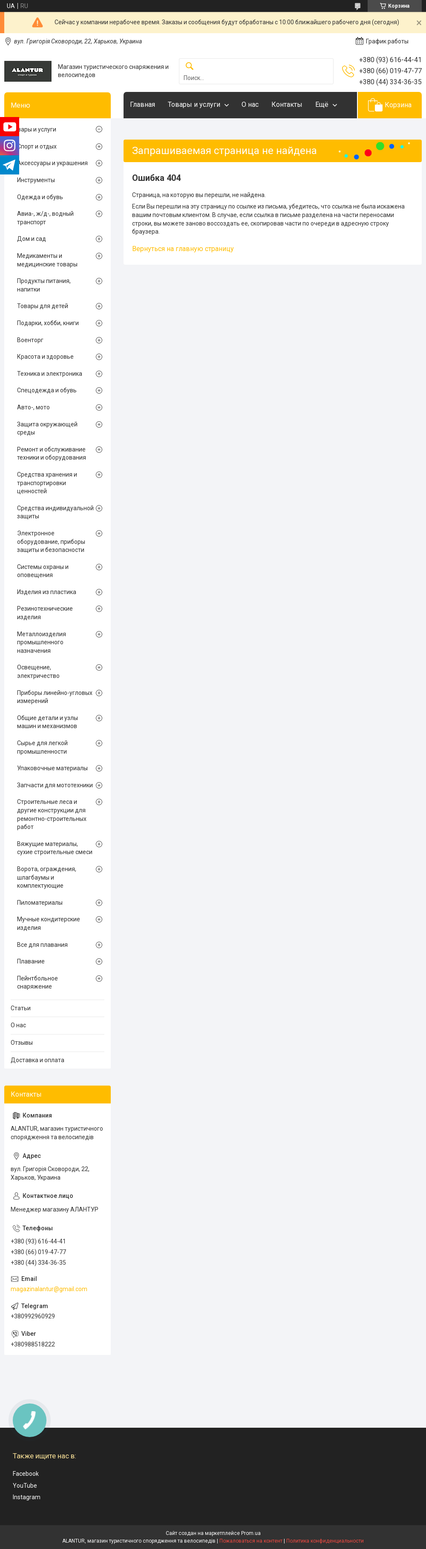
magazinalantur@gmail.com (49, 1289)
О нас (250, 104)
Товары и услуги (194, 104)
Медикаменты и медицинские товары (47, 260)
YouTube (25, 1485)
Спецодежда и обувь (47, 390)
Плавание (31, 961)
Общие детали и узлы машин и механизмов (47, 722)
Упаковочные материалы (52, 768)
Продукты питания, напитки (44, 285)
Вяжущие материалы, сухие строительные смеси (54, 848)
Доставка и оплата (37, 1060)
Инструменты (36, 180)
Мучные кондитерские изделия (48, 923)
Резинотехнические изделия (45, 612)
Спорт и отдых (37, 146)
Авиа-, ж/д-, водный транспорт (45, 218)
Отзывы (22, 1042)
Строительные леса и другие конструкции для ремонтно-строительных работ (51, 814)
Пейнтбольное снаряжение (37, 982)
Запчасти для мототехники (55, 785)
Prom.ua (251, 1533)
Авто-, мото (33, 407)
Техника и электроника (49, 373)
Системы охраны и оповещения (43, 571)
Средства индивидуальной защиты (55, 512)
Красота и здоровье (45, 356)
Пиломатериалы (40, 902)
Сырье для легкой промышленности (42, 747)
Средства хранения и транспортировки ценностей (47, 482)
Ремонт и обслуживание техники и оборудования (51, 453)
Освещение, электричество (38, 671)
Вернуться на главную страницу (183, 249)
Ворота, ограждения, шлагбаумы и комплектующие (46, 877)
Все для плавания (42, 944)
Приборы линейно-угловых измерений (54, 697)
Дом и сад (31, 238)
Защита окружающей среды (47, 428)
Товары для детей (42, 306)
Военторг (30, 340)
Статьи (21, 1008)
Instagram (26, 1497)
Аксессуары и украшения (52, 163)
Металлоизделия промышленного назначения (41, 642)
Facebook (26, 1473)
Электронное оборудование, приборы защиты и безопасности (51, 541)
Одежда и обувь (40, 197)
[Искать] (190, 66)
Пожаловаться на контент (250, 1541)
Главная (142, 104)
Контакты (286, 104)
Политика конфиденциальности (325, 1541)
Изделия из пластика (46, 592)
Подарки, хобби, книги (48, 323)
